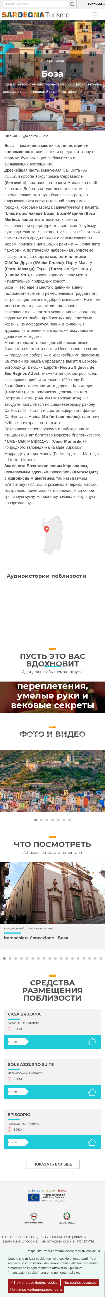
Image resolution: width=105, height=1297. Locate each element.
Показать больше (52, 1164)
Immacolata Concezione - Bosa (36, 938)
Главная (10, 136)
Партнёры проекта (18, 1237)
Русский (95, 4)
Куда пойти (29, 136)
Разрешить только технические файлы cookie (66, 1251)
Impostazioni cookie (57, 1241)
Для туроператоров (54, 1237)
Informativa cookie (21, 1241)
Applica (72, 4)
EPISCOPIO (19, 1114)
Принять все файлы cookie (34, 1282)
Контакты (85, 1241)
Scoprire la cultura (52, 661)
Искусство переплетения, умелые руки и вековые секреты (52, 690)
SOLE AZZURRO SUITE (31, 1064)
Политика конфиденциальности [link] (36, 1289)
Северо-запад (52, 61)
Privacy (80, 1237)
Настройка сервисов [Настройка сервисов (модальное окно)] (80, 1282)
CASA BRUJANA (24, 1014)
